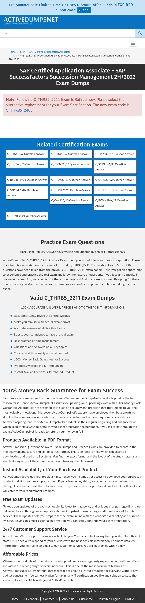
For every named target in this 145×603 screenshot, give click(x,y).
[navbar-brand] (7, 42)
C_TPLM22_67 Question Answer (70, 179)
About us (68, 599)
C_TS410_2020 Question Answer (70, 190)
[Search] (140, 33)
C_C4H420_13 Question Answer (70, 200)
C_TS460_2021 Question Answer (26, 215)
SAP (22, 51)
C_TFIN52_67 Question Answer (25, 153)
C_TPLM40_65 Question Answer (26, 164)
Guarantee (86, 599)
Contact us (50, 599)
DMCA (129, 599)
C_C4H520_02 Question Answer (114, 179)
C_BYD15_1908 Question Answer (27, 179)
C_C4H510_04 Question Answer (114, 190)
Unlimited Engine (109, 599)
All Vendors (31, 599)
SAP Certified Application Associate (50, 51)
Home (12, 51)
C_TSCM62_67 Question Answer (70, 164)
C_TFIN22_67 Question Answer (69, 153)
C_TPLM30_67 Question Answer (114, 153)
